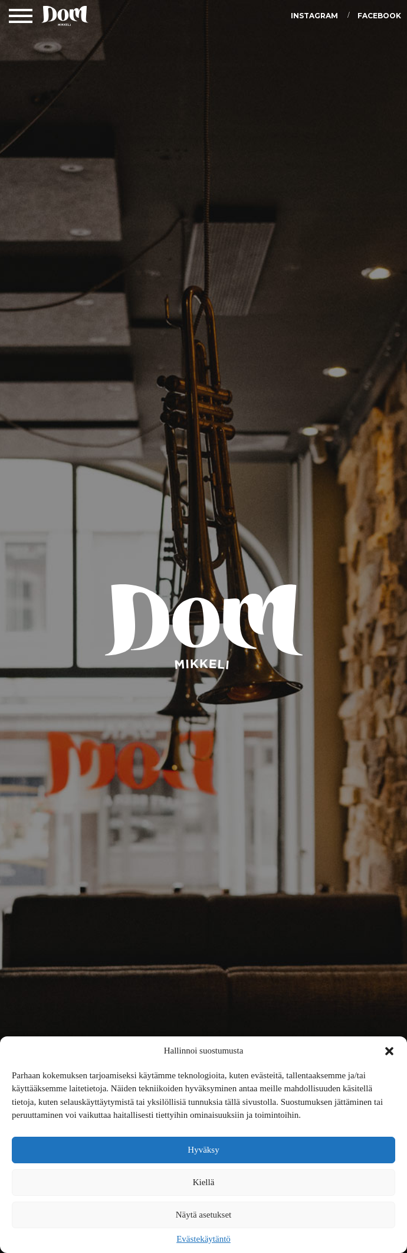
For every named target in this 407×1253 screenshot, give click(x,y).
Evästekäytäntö (203, 1239)
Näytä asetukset (204, 1214)
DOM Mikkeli (64, 18)
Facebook (379, 15)
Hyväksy (203, 1149)
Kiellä (204, 1182)
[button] (389, 1051)
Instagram (314, 15)
